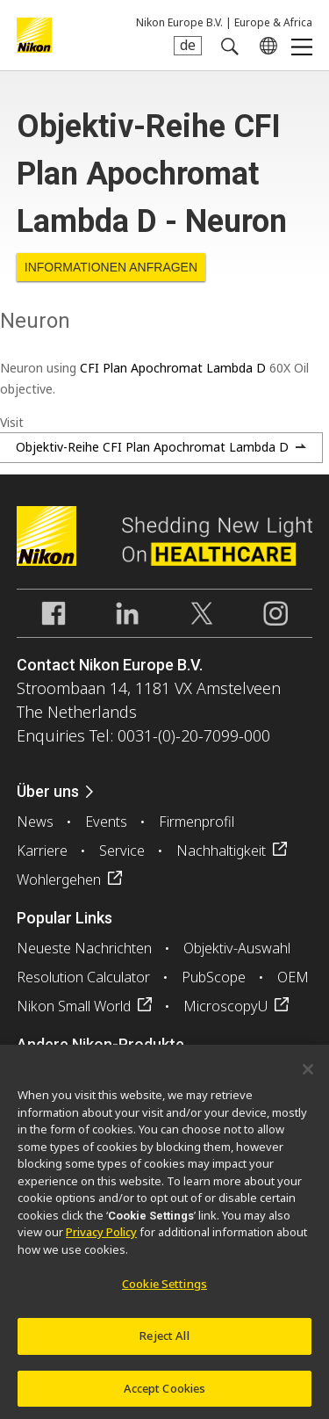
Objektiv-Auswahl (236, 948)
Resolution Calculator (83, 977)
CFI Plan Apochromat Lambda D (173, 367)
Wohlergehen (59, 879)
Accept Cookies (165, 1393)
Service (122, 850)
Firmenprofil (196, 821)
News (35, 821)
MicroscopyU (225, 1006)
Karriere (42, 850)
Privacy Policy (101, 1238)
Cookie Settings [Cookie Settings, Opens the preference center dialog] (164, 1290)
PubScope (214, 977)
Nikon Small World (74, 1006)
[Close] (308, 1074)
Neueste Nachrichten (84, 948)
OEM (293, 977)
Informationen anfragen (111, 267)
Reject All (164, 1341)
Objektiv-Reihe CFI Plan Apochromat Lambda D (152, 446)
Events (106, 821)
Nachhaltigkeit (221, 850)
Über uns (48, 791)
